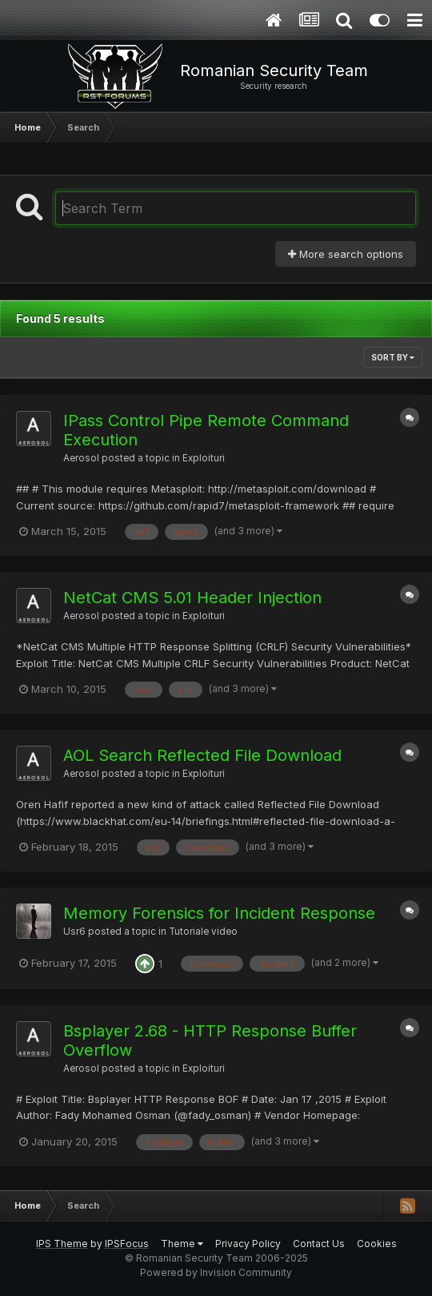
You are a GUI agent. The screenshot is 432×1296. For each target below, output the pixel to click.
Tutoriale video (203, 931)
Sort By (392, 357)
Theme (182, 1244)
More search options (345, 254)
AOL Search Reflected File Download (202, 755)
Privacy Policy (248, 1244)
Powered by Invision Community (216, 1272)
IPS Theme (62, 1244)
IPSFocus (127, 1244)
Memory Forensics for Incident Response (219, 913)
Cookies (377, 1244)
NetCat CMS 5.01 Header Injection (192, 597)
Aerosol (81, 458)
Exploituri (203, 458)
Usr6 (74, 931)
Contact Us (319, 1244)
